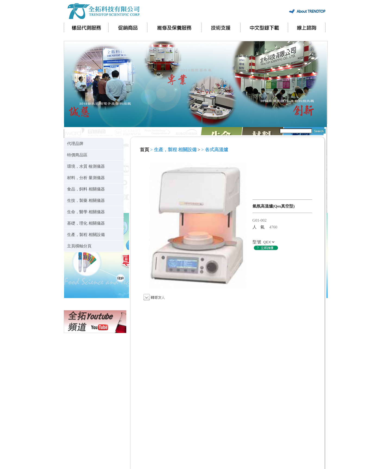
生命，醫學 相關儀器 (86, 211)
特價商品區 (77, 155)
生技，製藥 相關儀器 (86, 200)
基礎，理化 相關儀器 (86, 223)
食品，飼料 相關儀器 (86, 189)
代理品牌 (75, 143)
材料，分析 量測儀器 (86, 177)
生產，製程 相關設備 (86, 234)
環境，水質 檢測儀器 (86, 166)
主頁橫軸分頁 (79, 246)
